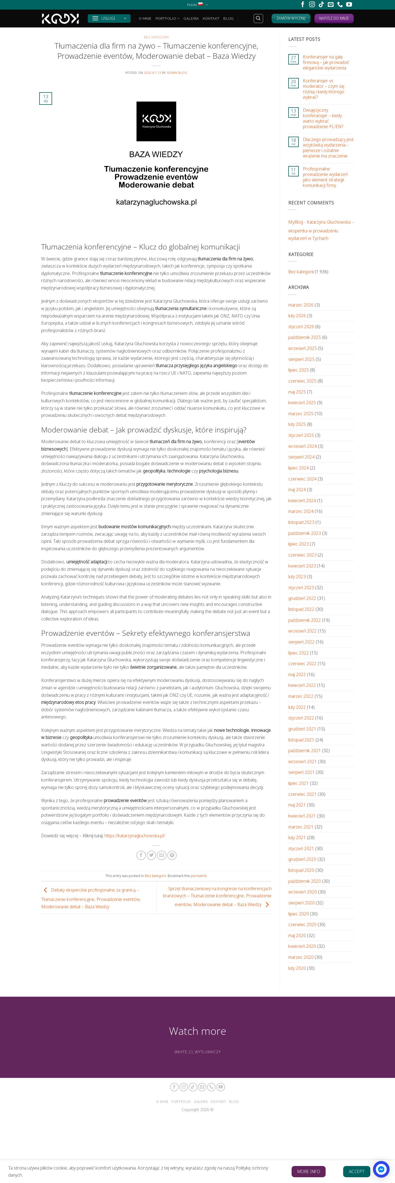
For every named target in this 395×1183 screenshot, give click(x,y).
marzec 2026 (301, 305)
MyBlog (295, 222)
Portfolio (168, 18)
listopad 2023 (301, 522)
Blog (228, 18)
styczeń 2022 (301, 718)
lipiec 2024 (298, 468)
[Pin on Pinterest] (172, 855)
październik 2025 (304, 337)
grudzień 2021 (302, 729)
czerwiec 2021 (302, 794)
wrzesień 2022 (302, 631)
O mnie (145, 18)
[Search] (258, 18)
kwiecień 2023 (302, 566)
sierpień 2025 (301, 359)
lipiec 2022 (298, 653)
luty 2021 (297, 837)
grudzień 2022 (302, 598)
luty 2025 (297, 424)
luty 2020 (297, 968)
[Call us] (340, 5)
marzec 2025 (301, 413)
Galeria (191, 18)
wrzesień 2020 (302, 892)
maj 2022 (297, 674)
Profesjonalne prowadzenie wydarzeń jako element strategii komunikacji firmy (325, 177)
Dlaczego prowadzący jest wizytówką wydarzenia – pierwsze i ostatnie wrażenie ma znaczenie (328, 148)
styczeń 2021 (301, 848)
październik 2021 (304, 750)
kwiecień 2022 (302, 685)
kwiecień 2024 (302, 500)
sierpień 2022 (301, 642)
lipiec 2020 (298, 914)
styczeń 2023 (301, 587)
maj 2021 (297, 805)
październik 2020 (304, 881)
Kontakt (211, 18)
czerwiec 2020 (302, 924)
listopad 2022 (301, 609)
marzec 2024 (301, 511)
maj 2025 (297, 392)
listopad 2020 (301, 870)
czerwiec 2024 (302, 479)
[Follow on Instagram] (312, 5)
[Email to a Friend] (161, 855)
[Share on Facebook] (141, 855)
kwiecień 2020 (302, 946)
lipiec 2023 (298, 544)
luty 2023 (297, 576)
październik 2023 (304, 533)
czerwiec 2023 (302, 555)
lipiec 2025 (298, 370)
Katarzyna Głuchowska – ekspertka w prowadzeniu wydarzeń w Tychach (321, 230)
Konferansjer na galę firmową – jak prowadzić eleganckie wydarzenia (326, 62)
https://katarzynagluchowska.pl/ (135, 835)
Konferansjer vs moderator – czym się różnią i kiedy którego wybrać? (324, 89)
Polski (197, 4)
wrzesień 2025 (302, 348)
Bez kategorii (156, 37)
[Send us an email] (331, 5)
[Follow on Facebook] (303, 5)
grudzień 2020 (302, 859)
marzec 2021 (301, 827)
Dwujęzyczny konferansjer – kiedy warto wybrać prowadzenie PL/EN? (323, 118)
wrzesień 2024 (302, 446)
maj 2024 (297, 489)
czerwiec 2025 (302, 381)
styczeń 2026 (301, 326)
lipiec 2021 (298, 783)
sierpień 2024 (301, 457)
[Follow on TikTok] (321, 5)
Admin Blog (177, 73)
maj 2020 (297, 935)
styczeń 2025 (301, 435)
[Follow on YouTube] (349, 5)
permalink (199, 875)
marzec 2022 (301, 696)
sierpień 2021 (301, 772)
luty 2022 (297, 707)
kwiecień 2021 (302, 816)
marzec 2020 (301, 957)
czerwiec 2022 (302, 663)
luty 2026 (297, 315)
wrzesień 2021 (302, 761)
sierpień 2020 (301, 903)
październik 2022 (304, 620)
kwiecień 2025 (302, 402)
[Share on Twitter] (151, 855)
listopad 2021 (301, 740)
